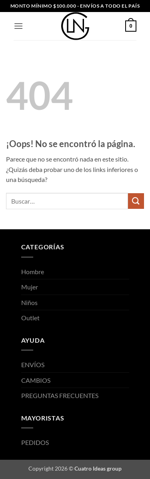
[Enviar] (136, 201)
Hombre (32, 271)
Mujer (29, 287)
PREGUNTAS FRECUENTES (59, 395)
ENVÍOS (32, 364)
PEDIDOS (35, 442)
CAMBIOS (35, 380)
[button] (18, 26)
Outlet (30, 317)
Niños (29, 302)
